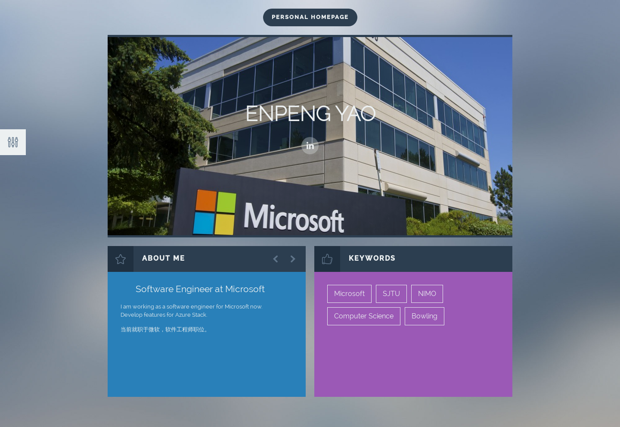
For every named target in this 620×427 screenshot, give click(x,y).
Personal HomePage (310, 17)
